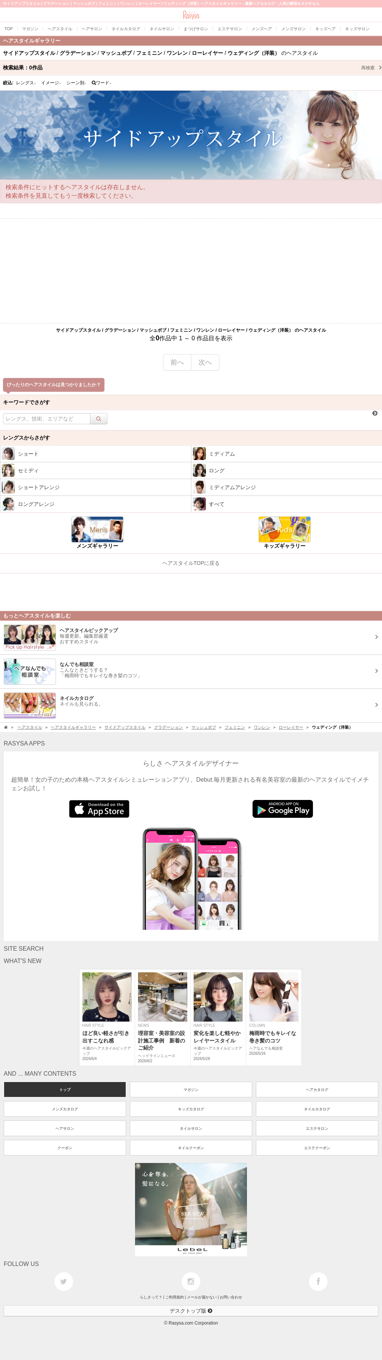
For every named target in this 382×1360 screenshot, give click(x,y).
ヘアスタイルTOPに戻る (191, 563)
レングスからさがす (26, 438)
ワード (102, 82)
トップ (65, 1090)
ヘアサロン (65, 1128)
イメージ (51, 82)
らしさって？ (151, 1297)
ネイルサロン (191, 1128)
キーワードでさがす (26, 402)
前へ (177, 362)
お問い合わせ (231, 1297)
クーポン (64, 1148)
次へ (205, 362)
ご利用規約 (174, 1297)
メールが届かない (202, 1297)
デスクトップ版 (191, 1311)
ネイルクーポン (191, 1148)
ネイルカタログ (317, 1109)
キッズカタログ (191, 1109)
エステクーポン (317, 1148)
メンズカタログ (65, 1109)
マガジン (191, 1090)
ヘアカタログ (317, 1090)
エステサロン (317, 1128)
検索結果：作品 (192, 68)
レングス (26, 82)
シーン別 (76, 82)
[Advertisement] (191, 271)
